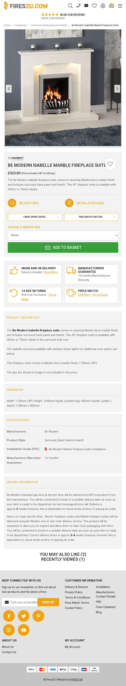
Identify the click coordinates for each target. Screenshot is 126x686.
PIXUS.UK (77, 679)
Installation (103, 587)
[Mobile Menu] (118, 5)
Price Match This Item (97, 217)
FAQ (98, 602)
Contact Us (9, 652)
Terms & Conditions (77, 597)
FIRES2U (25, 6)
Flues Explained (105, 607)
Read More (51, 272)
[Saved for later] (92, 6)
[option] (63, 16)
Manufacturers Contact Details (106, 594)
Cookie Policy (73, 608)
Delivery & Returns (76, 587)
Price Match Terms (77, 602)
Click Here (84, 294)
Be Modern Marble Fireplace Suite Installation (77, 449)
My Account (72, 647)
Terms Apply (100, 294)
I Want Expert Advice (41, 217)
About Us (8, 647)
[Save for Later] (110, 164)
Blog (99, 612)
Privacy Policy (73, 592)
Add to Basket (63, 247)
